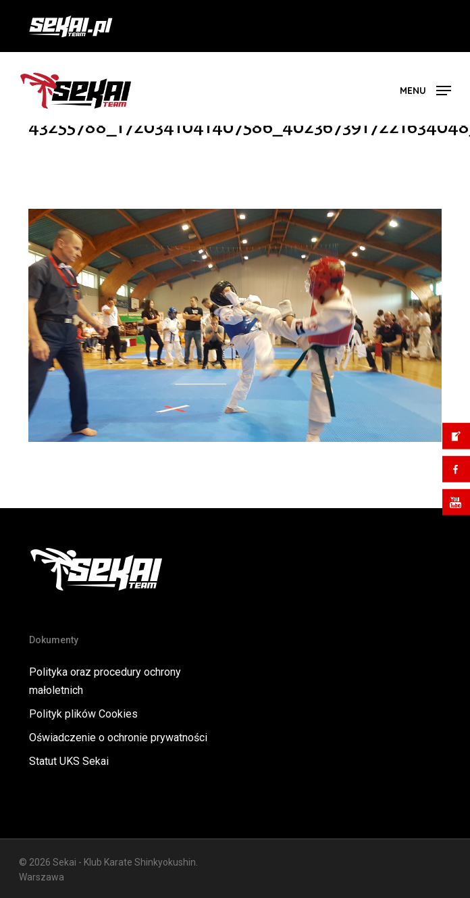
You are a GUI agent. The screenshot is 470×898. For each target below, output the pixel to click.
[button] (425, 89)
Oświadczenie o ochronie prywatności (118, 737)
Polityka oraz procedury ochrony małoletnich (105, 681)
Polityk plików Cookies (83, 713)
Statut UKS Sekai (69, 761)
